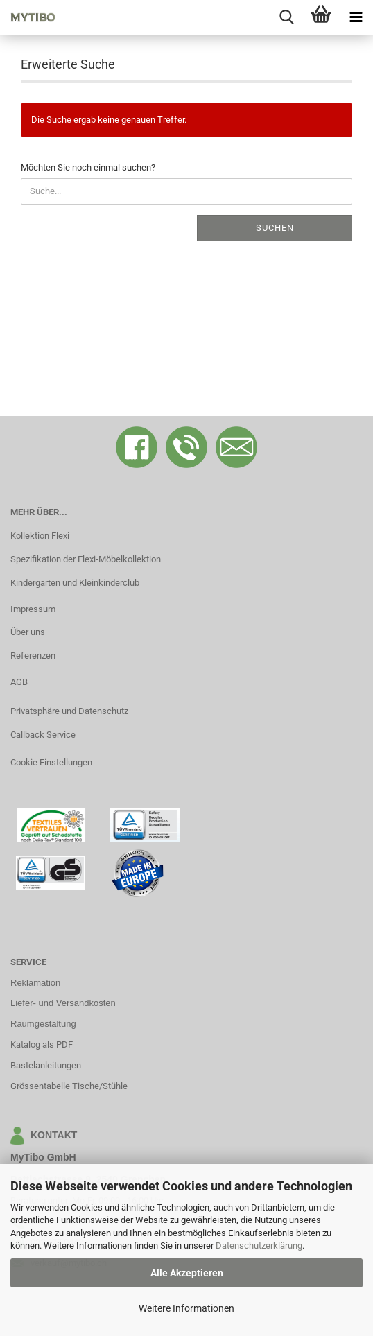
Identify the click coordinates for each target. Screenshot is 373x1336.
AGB (19, 682)
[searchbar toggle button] (286, 17)
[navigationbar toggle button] (355, 17)
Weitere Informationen (186, 1308)
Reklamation (35, 983)
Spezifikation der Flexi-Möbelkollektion (85, 559)
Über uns (27, 632)
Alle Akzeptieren (186, 1272)
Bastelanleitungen (45, 1065)
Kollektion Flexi (39, 535)
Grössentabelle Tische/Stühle (69, 1086)
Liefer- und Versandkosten (63, 1003)
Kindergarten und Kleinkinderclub (74, 583)
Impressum (32, 609)
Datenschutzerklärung (259, 1245)
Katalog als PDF (41, 1044)
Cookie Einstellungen (51, 762)
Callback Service (43, 734)
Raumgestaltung (43, 1023)
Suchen (275, 228)
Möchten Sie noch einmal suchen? (88, 167)
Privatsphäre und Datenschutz (69, 711)
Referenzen (32, 655)
